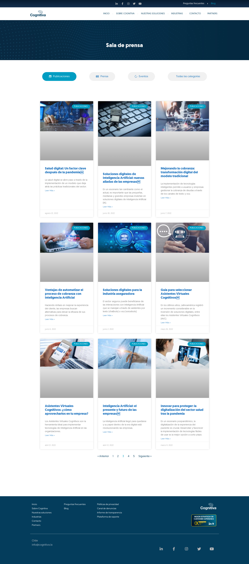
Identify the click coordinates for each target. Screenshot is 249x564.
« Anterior (103, 456)
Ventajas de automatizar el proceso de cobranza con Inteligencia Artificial (64, 294)
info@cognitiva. (41, 545)
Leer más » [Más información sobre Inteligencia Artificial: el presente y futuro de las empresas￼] (108, 432)
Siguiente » (144, 456)
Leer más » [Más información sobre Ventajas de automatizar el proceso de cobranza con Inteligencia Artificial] (50, 319)
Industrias (177, 13)
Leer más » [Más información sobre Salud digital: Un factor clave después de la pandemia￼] (50, 190)
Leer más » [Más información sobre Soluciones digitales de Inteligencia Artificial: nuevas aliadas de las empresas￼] (108, 206)
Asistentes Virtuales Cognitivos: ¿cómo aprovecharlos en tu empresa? (66, 410)
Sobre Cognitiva (125, 13)
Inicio (106, 13)
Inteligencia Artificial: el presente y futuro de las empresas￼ (120, 410)
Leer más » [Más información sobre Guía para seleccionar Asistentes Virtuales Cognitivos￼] (166, 322)
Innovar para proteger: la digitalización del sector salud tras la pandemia (182, 410)
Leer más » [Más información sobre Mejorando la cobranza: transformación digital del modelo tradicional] (166, 197)
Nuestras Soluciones (153, 13)
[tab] (59, 76)
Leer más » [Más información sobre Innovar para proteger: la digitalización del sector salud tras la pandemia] (166, 438)
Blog (213, 3)
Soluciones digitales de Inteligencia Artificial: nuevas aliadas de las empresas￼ (123, 178)
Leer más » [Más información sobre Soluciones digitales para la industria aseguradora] (108, 315)
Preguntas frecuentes (193, 3)
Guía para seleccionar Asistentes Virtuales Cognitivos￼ (176, 294)
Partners (212, 13)
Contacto (195, 13)
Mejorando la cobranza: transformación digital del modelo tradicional (179, 172)
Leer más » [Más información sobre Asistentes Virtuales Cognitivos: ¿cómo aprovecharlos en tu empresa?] (50, 435)
